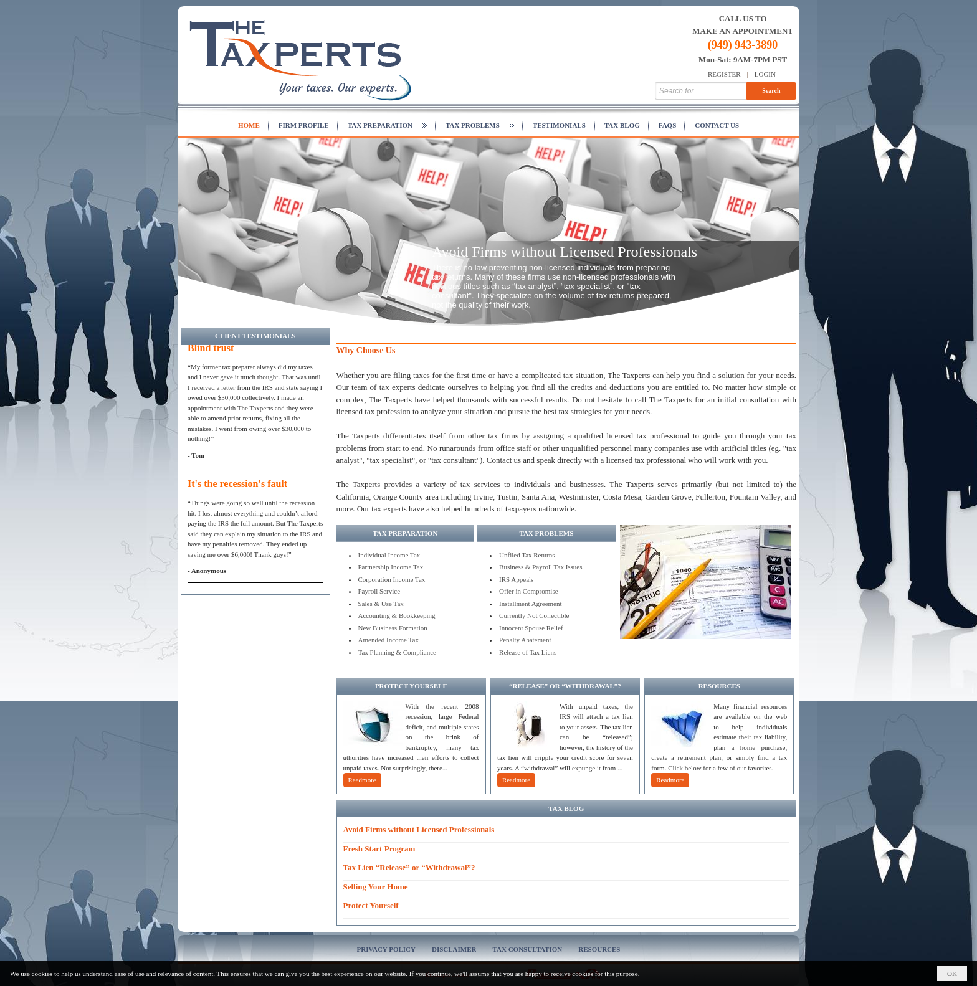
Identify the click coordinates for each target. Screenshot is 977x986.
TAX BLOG (566, 808)
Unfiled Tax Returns (527, 555)
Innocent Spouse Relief (531, 628)
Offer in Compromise (528, 591)
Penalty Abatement (525, 639)
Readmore (362, 780)
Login (765, 74)
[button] (387, 125)
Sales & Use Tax (381, 603)
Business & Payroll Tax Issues (540, 567)
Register (724, 74)
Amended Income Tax (388, 639)
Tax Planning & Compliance (397, 652)
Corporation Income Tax (392, 579)
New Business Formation (392, 628)
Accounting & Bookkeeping (397, 615)
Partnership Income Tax (391, 567)
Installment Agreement (530, 603)
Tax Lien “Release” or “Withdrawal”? (409, 867)
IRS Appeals (516, 579)
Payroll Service (379, 591)
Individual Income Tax (389, 555)
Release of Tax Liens (527, 652)
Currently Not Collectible (534, 615)
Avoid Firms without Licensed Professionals (564, 252)
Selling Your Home (375, 886)
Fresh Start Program (379, 848)
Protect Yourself (371, 905)
